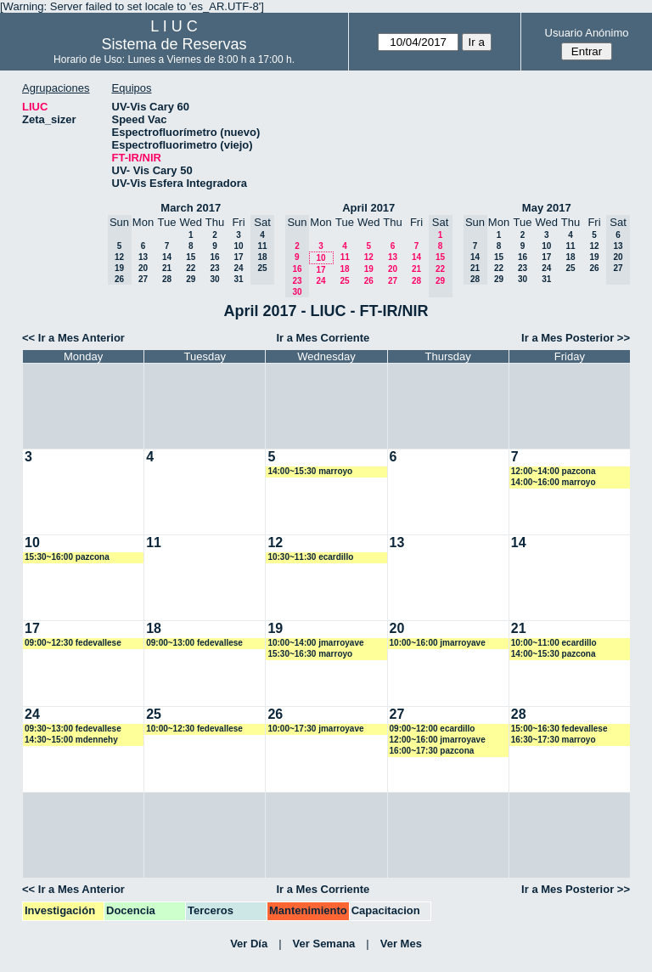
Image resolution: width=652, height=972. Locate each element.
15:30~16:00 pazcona (67, 557)
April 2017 (368, 207)
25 (344, 280)
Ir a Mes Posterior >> (575, 337)
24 (238, 268)
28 (166, 279)
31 (238, 279)
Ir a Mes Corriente (322, 337)
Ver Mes (401, 943)
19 (369, 269)
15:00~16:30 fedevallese (559, 728)
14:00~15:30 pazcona (553, 653)
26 (369, 280)
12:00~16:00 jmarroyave (438, 739)
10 (238, 246)
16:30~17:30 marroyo (553, 739)
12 (369, 257)
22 (190, 268)
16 (214, 257)
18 (344, 269)
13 (143, 257)
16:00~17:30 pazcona (432, 750)
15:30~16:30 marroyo (309, 653)
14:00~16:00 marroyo (553, 482)
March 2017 (190, 207)
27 (143, 279)
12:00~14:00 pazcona (553, 471)
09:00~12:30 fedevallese (73, 642)
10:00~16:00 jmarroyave (438, 642)
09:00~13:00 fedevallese (194, 642)
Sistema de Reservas (174, 44)
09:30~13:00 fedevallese (73, 728)
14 (166, 257)
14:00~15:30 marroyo (309, 471)
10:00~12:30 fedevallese (194, 728)
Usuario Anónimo (587, 32)
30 (214, 279)
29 (190, 279)
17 (238, 257)
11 (345, 257)
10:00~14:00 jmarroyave (315, 642)
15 (190, 257)
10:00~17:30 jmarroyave (315, 728)
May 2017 (546, 207)
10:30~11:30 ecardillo (310, 557)
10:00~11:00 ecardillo (554, 642)
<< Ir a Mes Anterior (73, 337)
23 (214, 268)
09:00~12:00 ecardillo (432, 728)
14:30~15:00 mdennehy (71, 739)
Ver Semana (324, 943)
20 (143, 268)
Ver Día (248, 943)
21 (166, 268)
